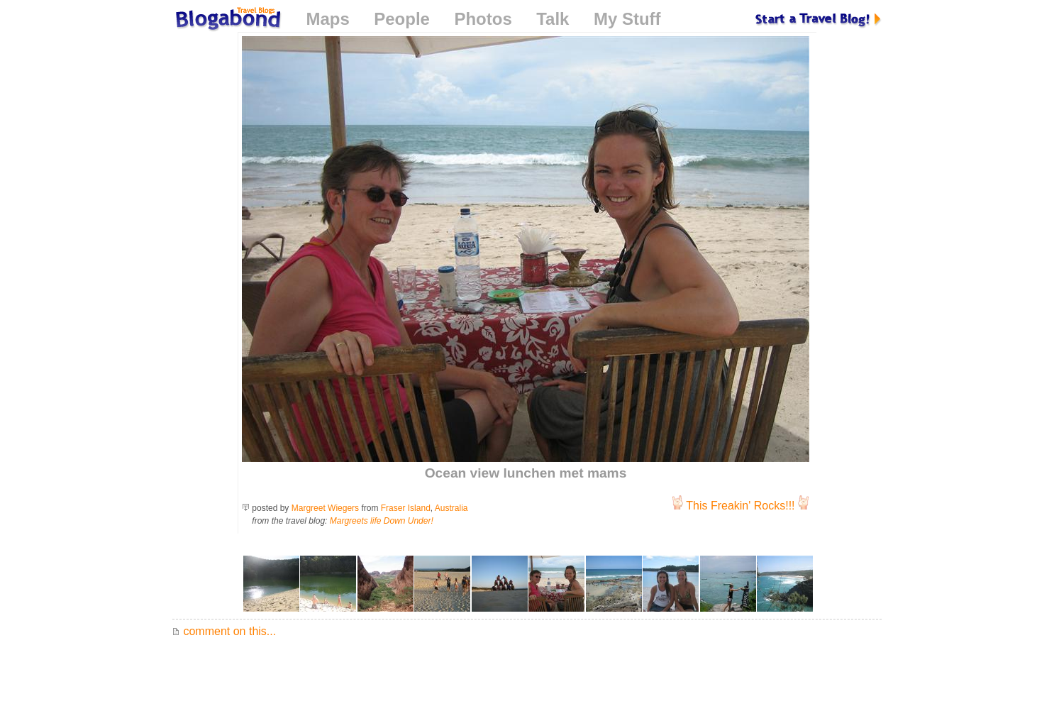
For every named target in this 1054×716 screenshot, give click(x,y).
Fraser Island (406, 508)
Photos (482, 18)
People (402, 18)
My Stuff (627, 18)
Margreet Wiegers (325, 508)
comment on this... (224, 631)
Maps (327, 18)
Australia (451, 508)
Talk (552, 18)
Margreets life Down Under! (381, 521)
